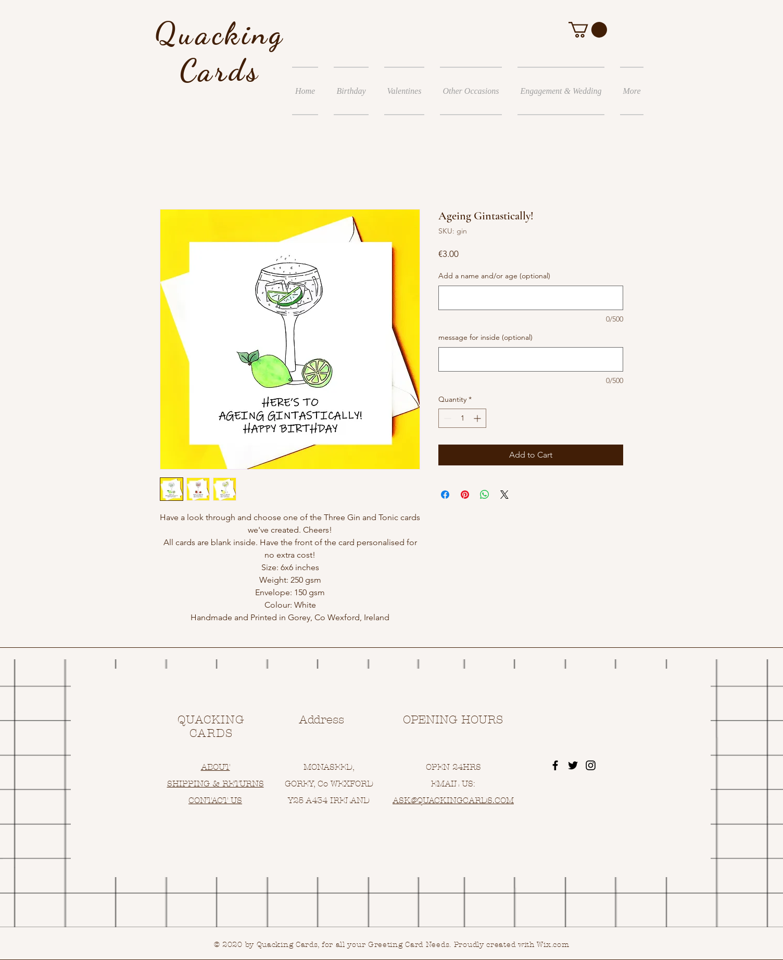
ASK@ (405, 800)
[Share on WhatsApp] (484, 494)
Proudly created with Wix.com (512, 944)
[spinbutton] (462, 418)
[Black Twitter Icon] (572, 765)
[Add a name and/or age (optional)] (531, 297)
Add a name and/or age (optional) (494, 275)
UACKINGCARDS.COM (468, 800)
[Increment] (478, 418)
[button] (588, 30)
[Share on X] (504, 494)
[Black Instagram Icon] (590, 765)
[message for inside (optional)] (531, 359)
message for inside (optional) (485, 337)
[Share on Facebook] (445, 494)
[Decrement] (446, 418)
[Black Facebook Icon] (555, 765)
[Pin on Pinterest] (465, 494)
